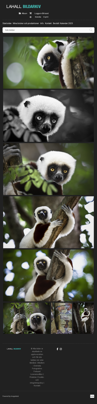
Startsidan (7, 23)
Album (24, 13)
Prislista (33, 377)
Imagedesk (15, 396)
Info (42, 23)
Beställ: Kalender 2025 (63, 23)
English (45, 17)
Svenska (38, 17)
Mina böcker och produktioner (26, 23)
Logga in (38, 13)
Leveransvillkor (36, 374)
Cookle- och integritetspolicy (37, 380)
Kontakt (48, 23)
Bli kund (45, 13)
